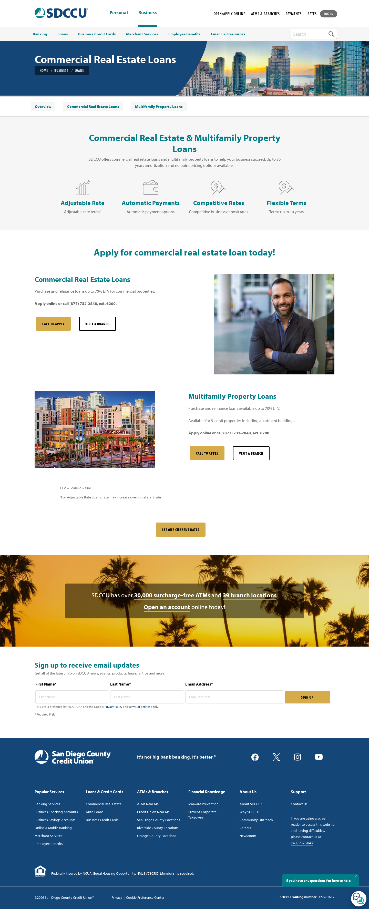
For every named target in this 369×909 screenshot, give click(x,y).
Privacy (116, 897)
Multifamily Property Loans (159, 106)
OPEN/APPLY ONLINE (229, 13)
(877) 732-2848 (302, 843)
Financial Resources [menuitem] (228, 34)
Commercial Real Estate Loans (93, 106)
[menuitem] (43, 106)
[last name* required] (147, 696)
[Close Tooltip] (356, 876)
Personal (119, 12)
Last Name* (120, 684)
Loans (79, 70)
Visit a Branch (97, 323)
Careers (245, 827)
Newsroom (248, 835)
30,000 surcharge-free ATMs (172, 595)
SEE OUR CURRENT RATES (180, 529)
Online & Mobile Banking (53, 827)
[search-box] (314, 34)
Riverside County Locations (158, 827)
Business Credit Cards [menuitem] (97, 34)
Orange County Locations (156, 835)
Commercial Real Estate (103, 804)
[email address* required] (234, 696)
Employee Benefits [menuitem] (184, 34)
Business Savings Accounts (55, 820)
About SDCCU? (251, 804)
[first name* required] (72, 696)
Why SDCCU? (249, 812)
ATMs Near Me (148, 804)
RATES (312, 13)
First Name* (45, 684)
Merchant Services (48, 835)
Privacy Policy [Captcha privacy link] (113, 707)
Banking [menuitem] (40, 34)
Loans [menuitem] (62, 34)
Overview (43, 106)
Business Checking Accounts (56, 812)
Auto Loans (95, 812)
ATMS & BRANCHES (265, 13)
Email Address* (199, 684)
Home (44, 70)
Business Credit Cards (102, 820)
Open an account (167, 607)
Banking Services (47, 804)
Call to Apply (53, 323)
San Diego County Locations (158, 820)
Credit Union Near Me (153, 812)
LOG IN (329, 13)
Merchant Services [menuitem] (142, 34)
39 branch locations (249, 595)
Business (147, 12)
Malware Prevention (203, 804)
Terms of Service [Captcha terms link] (139, 707)
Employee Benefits (49, 843)
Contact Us (299, 804)
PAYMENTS (294, 13)
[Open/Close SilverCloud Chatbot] (358, 898)
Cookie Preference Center (145, 897)
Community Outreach (256, 820)
